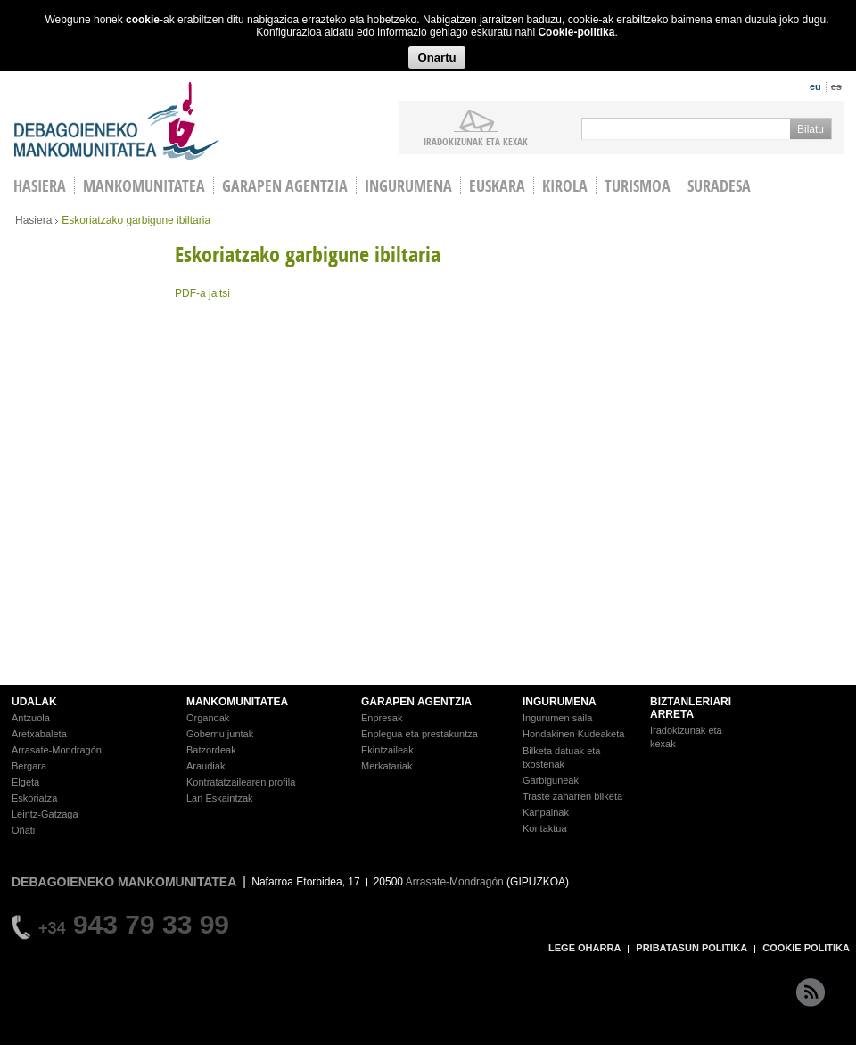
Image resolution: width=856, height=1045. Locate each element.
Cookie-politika (576, 32)
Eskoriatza (34, 798)
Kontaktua (545, 828)
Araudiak (205, 766)
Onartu (436, 57)
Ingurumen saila (557, 717)
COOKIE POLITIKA (806, 947)
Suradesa (719, 186)
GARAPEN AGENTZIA (416, 701)
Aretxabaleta (39, 733)
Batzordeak (211, 750)
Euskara (497, 186)
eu (815, 86)
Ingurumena (408, 186)
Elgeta (25, 782)
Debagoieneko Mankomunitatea (116, 120)
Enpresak (381, 717)
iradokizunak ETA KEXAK (476, 141)
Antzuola (31, 717)
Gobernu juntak (219, 733)
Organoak (207, 717)
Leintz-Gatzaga (45, 814)
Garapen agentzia (285, 186)
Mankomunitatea (144, 186)
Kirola (565, 186)
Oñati (23, 830)
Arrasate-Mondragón (57, 750)
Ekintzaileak (387, 750)
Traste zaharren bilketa (572, 796)
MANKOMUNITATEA (237, 701)
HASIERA (39, 186)
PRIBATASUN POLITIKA (691, 947)
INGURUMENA (560, 701)
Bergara (29, 766)
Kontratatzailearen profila (240, 782)
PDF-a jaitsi (202, 293)
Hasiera (33, 220)
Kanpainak (546, 812)
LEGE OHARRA (584, 947)
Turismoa (638, 186)
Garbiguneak (551, 780)
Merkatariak (386, 766)
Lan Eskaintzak (219, 798)
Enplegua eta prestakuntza (419, 733)
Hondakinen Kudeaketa (573, 733)
